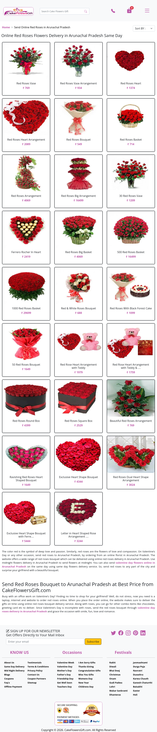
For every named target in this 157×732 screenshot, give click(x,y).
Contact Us (33, 674)
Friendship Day (65, 678)
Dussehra (138, 674)
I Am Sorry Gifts (86, 662)
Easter (136, 690)
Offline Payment (13, 686)
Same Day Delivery (14, 666)
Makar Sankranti (118, 690)
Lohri (112, 686)
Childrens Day (85, 686)
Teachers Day (64, 686)
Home (6, 27)
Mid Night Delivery (14, 670)
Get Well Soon (64, 682)
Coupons (9, 678)
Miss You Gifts (86, 674)
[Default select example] (144, 28)
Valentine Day (64, 666)
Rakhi (112, 662)
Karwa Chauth (140, 678)
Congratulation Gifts (89, 670)
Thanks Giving (86, 666)
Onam (112, 678)
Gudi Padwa (115, 682)
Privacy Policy (35, 670)
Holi (135, 694)
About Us (9, 662)
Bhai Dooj (114, 670)
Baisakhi (137, 686)
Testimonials (35, 662)
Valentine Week (65, 662)
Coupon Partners (37, 678)
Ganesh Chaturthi (142, 682)
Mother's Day (64, 670)
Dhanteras (115, 694)
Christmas (114, 674)
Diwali (112, 666)
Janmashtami (140, 662)
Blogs (7, 674)
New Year (83, 682)
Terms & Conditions (38, 666)
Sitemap (32, 682)
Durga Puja (139, 666)
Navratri (137, 670)
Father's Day (64, 674)
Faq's (7, 682)
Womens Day (85, 678)
